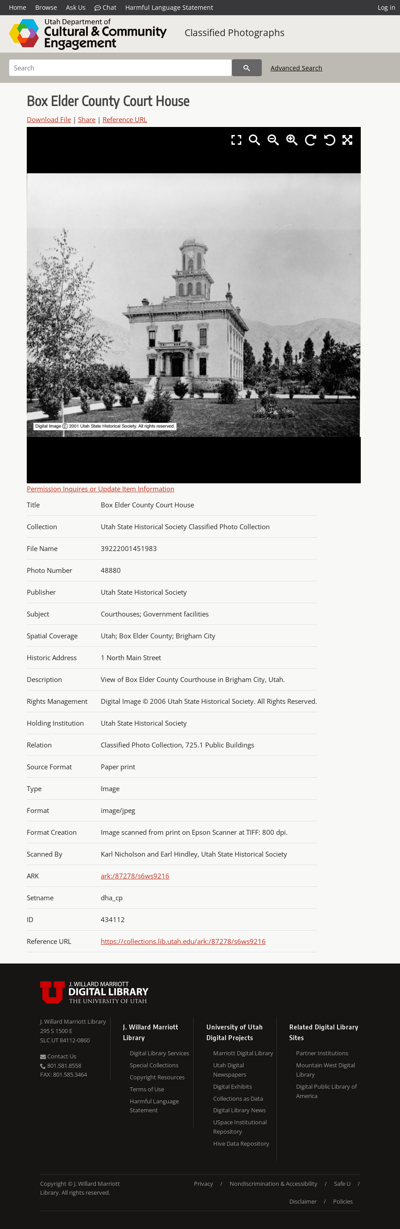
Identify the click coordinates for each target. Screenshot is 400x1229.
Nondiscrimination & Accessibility (274, 1184)
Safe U (342, 1184)
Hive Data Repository (241, 1143)
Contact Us (58, 1056)
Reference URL (125, 119)
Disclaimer (303, 1201)
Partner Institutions (322, 1053)
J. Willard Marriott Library (73, 1021)
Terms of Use (147, 1089)
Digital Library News (239, 1110)
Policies (343, 1201)
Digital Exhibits (232, 1086)
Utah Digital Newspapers (229, 1069)
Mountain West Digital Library (325, 1069)
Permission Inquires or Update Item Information (100, 488)
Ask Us (76, 7)
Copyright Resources (157, 1077)
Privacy (203, 1184)
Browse (46, 7)
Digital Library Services (159, 1053)
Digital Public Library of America (326, 1091)
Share (86, 119)
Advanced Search (296, 68)
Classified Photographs (235, 32)
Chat (105, 7)
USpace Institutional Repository (240, 1126)
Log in (387, 7)
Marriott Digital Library (243, 1053)
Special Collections (154, 1065)
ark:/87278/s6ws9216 (135, 875)
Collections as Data (238, 1098)
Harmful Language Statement (169, 7)
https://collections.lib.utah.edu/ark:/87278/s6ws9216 (183, 941)
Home (17, 7)
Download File (49, 119)
